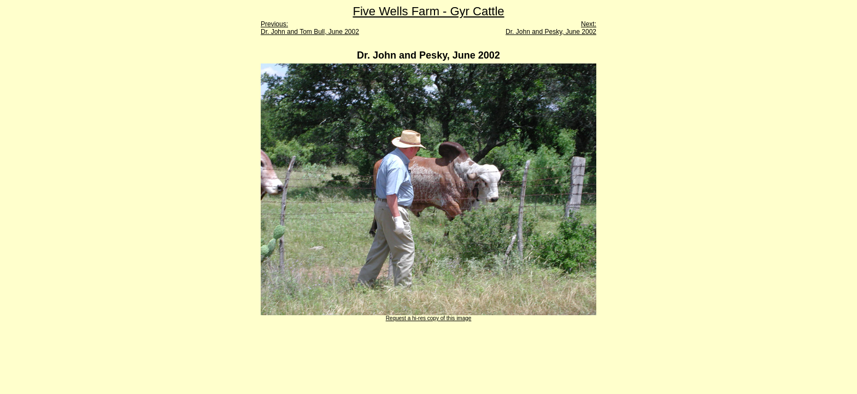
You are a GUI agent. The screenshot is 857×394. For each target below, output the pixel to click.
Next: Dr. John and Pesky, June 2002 (551, 28)
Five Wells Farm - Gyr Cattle (428, 11)
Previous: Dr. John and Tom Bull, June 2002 (310, 28)
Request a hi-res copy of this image (429, 318)
